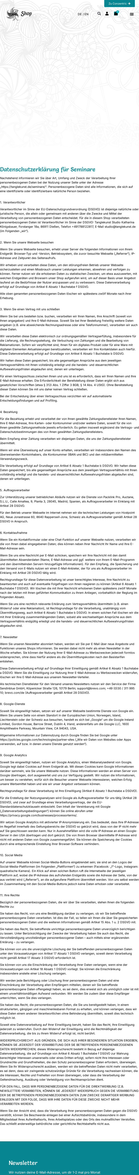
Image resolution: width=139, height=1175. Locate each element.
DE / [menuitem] (81, 14)
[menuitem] (80, 14)
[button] (132, 14)
